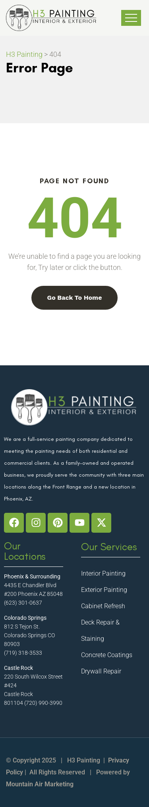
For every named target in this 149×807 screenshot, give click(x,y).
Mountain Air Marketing (40, 784)
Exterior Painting (104, 590)
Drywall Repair (101, 671)
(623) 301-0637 (23, 602)
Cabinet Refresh (103, 606)
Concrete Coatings (106, 655)
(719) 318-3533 (23, 653)
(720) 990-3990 (43, 703)
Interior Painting (103, 573)
